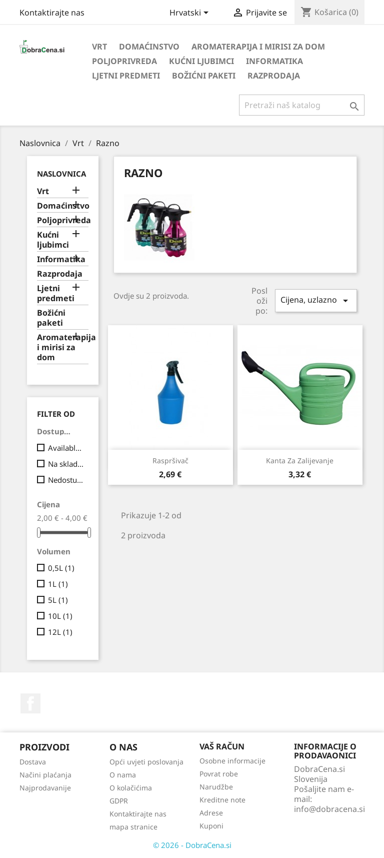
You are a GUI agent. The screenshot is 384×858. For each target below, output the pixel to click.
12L (60, 632)
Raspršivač (170, 460)
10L (60, 616)
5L (58, 600)
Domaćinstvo (149, 46)
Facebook (30, 703)
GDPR (119, 800)
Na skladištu (66, 464)
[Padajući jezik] (191, 14)
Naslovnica (61, 174)
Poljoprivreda (124, 61)
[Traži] (301, 105)
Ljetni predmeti (126, 75)
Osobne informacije (233, 760)
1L (58, 584)
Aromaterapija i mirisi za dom (258, 46)
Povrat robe (219, 773)
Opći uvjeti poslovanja (147, 761)
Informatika (274, 61)
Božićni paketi (204, 75)
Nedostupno (66, 480)
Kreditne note (223, 799)
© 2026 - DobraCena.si (192, 845)
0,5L (61, 568)
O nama (123, 774)
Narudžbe (216, 786)
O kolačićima (131, 787)
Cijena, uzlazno (316, 300)
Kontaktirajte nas (52, 12)
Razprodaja (274, 75)
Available (66, 448)
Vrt (99, 46)
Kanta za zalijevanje (300, 460)
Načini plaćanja (46, 774)
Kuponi (212, 825)
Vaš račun (222, 746)
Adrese (211, 812)
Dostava (33, 761)
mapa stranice (134, 826)
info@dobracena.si (329, 808)
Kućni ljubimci (201, 61)
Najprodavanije (45, 787)
